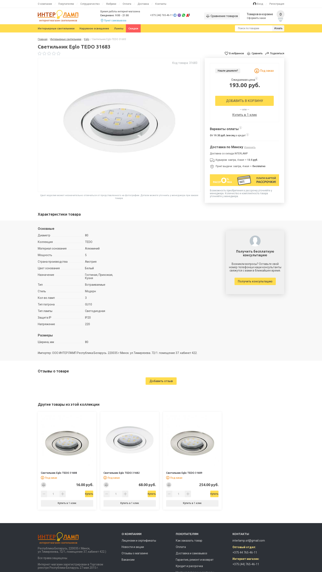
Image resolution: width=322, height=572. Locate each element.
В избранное (236, 53)
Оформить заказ (256, 18)
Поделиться (277, 53)
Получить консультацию (255, 281)
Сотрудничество (90, 3)
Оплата (127, 3)
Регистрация (276, 3)
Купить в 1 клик (244, 115)
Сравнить (257, 53)
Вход (260, 3)
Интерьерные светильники (56, 28)
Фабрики (111, 3)
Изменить (249, 147)
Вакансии (128, 559)
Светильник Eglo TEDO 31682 (122, 472)
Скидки (133, 28)
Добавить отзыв (161, 381)
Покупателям (66, 3)
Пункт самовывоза (115, 20)
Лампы (118, 28)
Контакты (160, 3)
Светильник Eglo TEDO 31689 (184, 472)
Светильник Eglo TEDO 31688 (59, 472)
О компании (45, 3)
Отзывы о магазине (135, 553)
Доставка (143, 3)
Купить (78, 493)
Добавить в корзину (244, 101)
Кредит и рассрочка (189, 566)
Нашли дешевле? (228, 70)
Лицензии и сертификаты (139, 540)
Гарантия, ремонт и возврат (195, 559)
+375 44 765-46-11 (244, 552)
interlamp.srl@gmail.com (248, 540)
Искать (278, 28)
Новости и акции (133, 547)
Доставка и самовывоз (191, 553)
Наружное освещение (94, 28)
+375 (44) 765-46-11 (161, 15)
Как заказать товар (189, 540)
